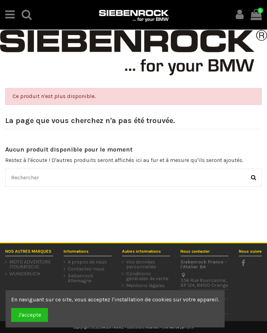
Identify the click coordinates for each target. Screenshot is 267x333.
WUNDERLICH (24, 273)
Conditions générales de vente (147, 276)
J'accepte (29, 314)
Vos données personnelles (141, 264)
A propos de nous (87, 262)
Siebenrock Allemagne (80, 278)
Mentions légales (145, 285)
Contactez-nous (86, 269)
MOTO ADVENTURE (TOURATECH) (30, 264)
